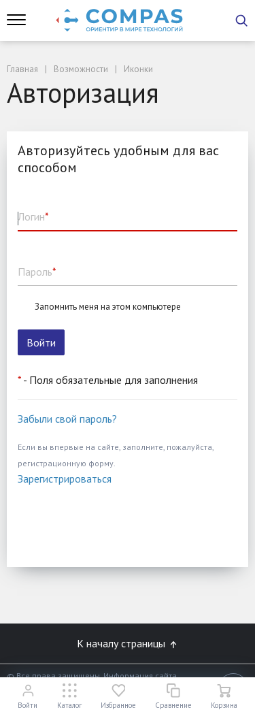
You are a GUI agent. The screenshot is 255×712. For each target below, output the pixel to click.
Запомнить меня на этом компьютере (108, 307)
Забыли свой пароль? (67, 418)
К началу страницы (128, 643)
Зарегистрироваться (65, 478)
